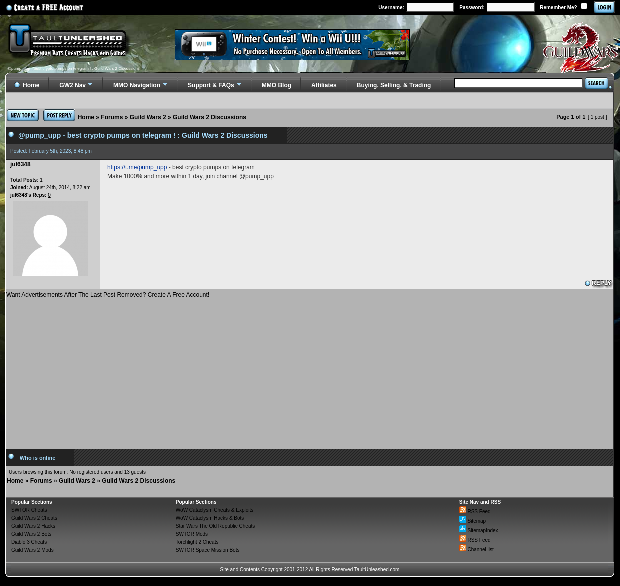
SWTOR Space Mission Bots (208, 550)
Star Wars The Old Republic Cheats (215, 526)
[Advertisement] (310, 370)
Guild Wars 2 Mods (33, 550)
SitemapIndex (479, 530)
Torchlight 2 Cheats (197, 542)
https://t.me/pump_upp (137, 167)
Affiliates (324, 85)
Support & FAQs (211, 85)
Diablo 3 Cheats (29, 542)
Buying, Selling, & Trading (394, 85)
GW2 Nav (73, 85)
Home (86, 117)
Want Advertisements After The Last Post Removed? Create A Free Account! (108, 294)
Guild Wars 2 (148, 117)
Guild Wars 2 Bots (32, 534)
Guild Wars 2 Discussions (209, 117)
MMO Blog (277, 85)
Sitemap (473, 521)
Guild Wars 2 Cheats (35, 518)
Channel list (477, 549)
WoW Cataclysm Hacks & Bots (210, 518)
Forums (112, 117)
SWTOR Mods (192, 534)
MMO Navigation (137, 85)
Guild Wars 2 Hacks (34, 526)
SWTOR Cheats (30, 510)
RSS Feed (475, 511)
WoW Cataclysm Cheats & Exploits (215, 510)
